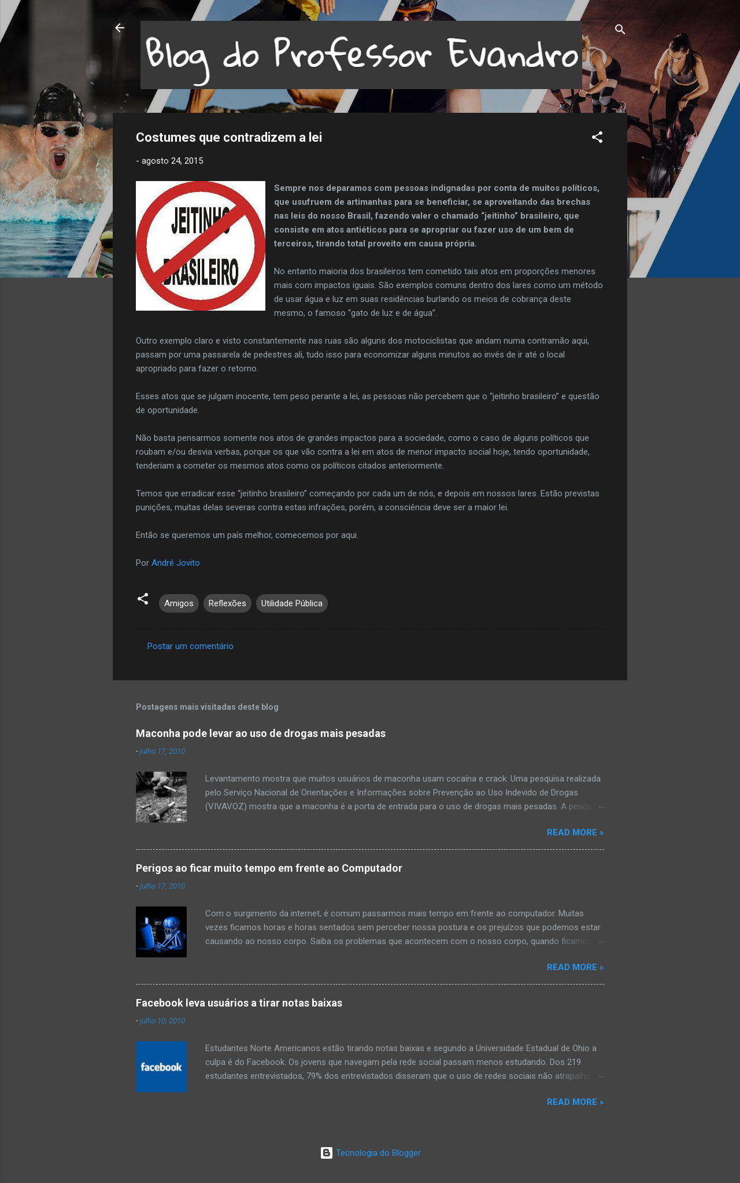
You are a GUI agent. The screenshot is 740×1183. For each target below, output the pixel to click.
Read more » (575, 832)
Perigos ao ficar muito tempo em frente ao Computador (269, 868)
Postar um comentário (190, 646)
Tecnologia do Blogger (370, 1153)
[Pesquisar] (620, 31)
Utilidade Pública (292, 603)
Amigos (179, 603)
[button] (597, 139)
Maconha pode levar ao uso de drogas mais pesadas (261, 733)
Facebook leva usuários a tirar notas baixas (239, 1003)
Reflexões (227, 603)
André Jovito (175, 563)
